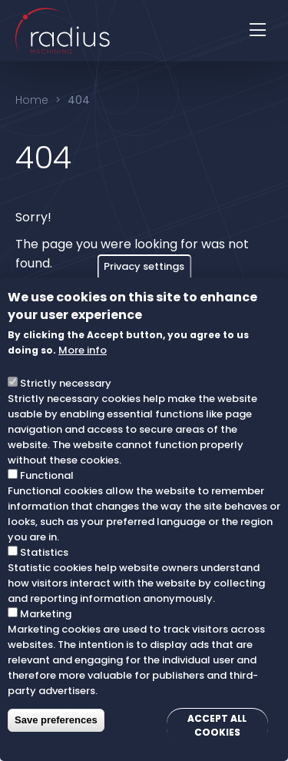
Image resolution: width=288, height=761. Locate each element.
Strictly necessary (65, 383)
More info (82, 350)
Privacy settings (144, 266)
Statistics (44, 552)
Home (31, 100)
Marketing (45, 613)
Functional (47, 475)
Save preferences (56, 720)
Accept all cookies (217, 725)
